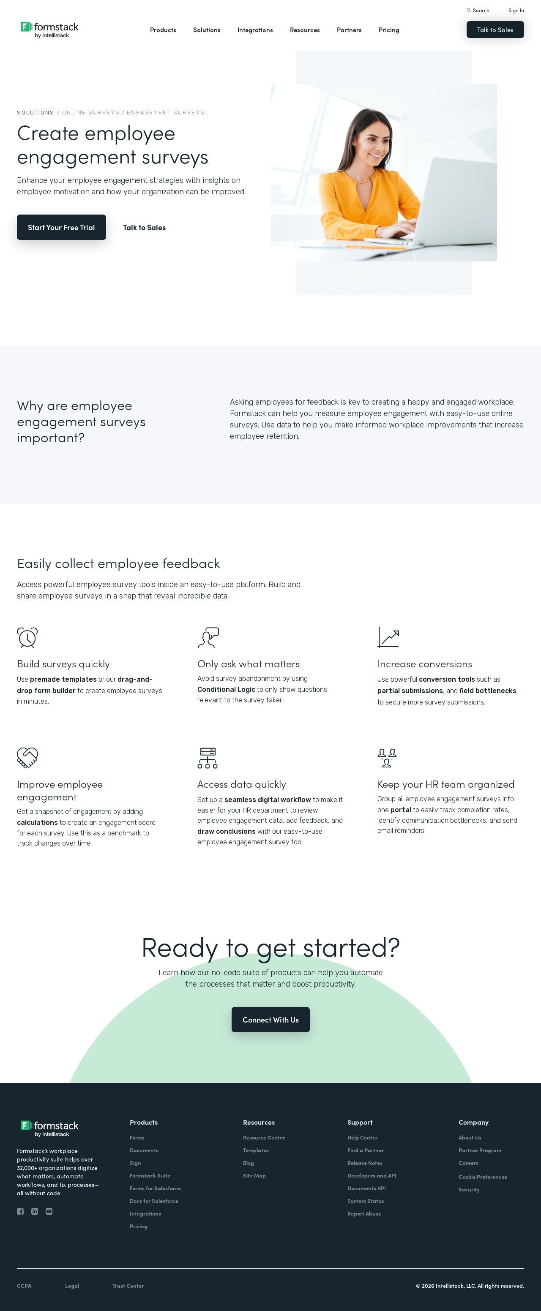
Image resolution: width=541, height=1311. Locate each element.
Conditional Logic (226, 689)
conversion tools (447, 679)
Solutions (207, 29)
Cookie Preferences (483, 1176)
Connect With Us (271, 1019)
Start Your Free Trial (61, 227)
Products (163, 29)
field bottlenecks (487, 691)
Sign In (516, 10)
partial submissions (410, 691)
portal (401, 810)
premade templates (63, 679)
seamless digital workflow (267, 800)
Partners (349, 29)
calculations (37, 823)
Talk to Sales (495, 29)
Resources (305, 29)
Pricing (389, 29)
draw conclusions (226, 831)
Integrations (255, 29)
